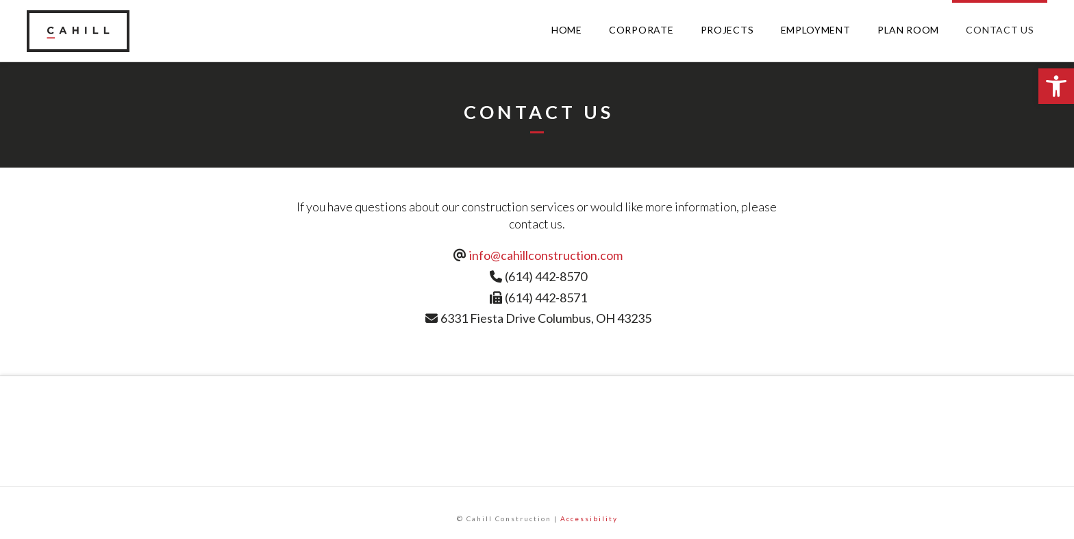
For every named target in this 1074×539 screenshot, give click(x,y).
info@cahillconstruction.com (546, 255)
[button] (1056, 86)
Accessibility (589, 518)
